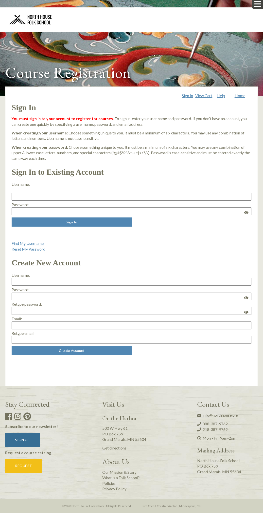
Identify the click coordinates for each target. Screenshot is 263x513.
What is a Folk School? (121, 477)
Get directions (114, 448)
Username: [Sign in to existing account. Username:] (21, 184)
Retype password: (27, 304)
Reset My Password (28, 249)
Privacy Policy (114, 488)
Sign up (22, 440)
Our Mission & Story (119, 472)
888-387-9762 (212, 423)
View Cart (203, 95)
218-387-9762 (212, 429)
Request (23, 466)
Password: (20, 204)
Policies (109, 483)
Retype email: (23, 333)
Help (221, 95)
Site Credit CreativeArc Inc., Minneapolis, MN (172, 506)
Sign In (187, 95)
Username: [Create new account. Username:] (21, 275)
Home (240, 95)
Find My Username (28, 243)
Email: (17, 318)
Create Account (71, 351)
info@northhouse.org (217, 415)
